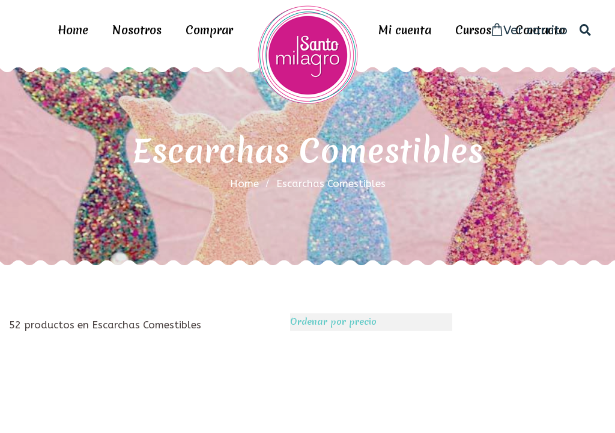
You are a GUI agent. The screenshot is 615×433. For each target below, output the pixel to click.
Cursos (473, 30)
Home (73, 30)
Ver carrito (529, 30)
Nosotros (137, 30)
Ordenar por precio (333, 322)
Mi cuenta (404, 30)
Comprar (209, 30)
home (244, 183)
